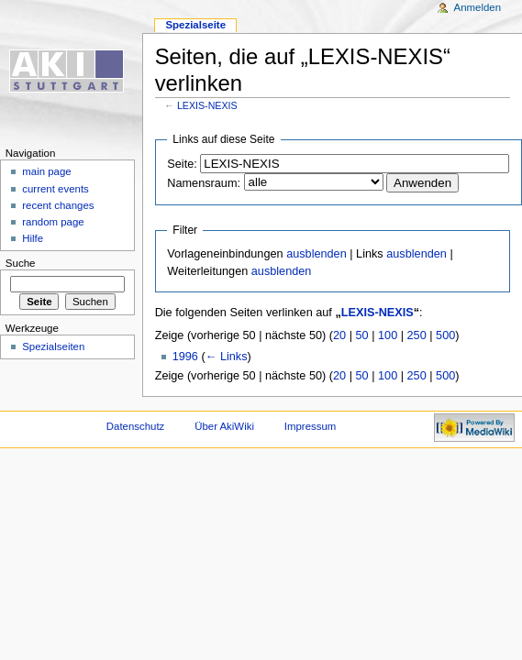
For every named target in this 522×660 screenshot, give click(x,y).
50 (362, 335)
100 (387, 335)
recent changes (58, 205)
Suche (21, 263)
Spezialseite (195, 24)
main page (47, 171)
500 (445, 335)
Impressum (310, 426)
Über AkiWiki (224, 426)
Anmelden (478, 7)
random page (53, 221)
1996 (185, 356)
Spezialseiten (53, 346)
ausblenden (316, 254)
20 (339, 335)
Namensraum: (203, 183)
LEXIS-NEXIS (207, 105)
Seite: (181, 164)
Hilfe (32, 238)
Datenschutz (135, 426)
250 (417, 335)
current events (55, 188)
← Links (226, 356)
